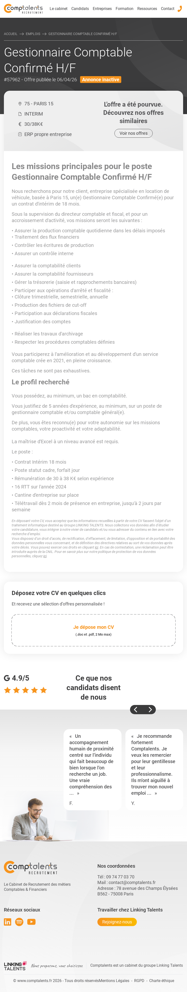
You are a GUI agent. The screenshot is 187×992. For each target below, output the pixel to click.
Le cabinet (58, 8)
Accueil (11, 34)
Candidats (80, 8)
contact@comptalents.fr (132, 882)
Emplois (33, 34)
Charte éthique (161, 980)
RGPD (139, 980)
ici (96, 547)
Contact (167, 8)
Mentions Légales (114, 980)
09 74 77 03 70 (120, 876)
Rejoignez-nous (117, 921)
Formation (124, 8)
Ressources (147, 8)
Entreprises (102, 8)
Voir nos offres (134, 133)
